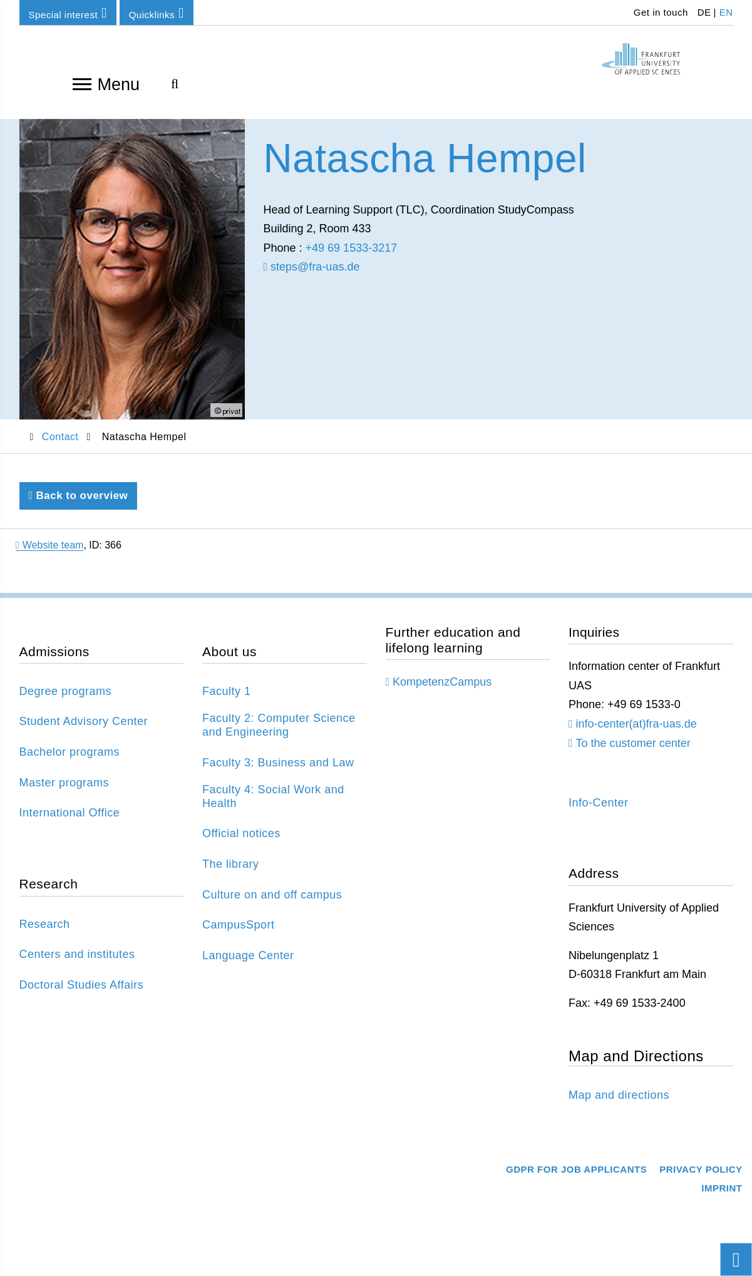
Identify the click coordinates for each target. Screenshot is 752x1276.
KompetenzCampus (442, 686)
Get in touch (659, 12)
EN (726, 12)
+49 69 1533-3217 (352, 251)
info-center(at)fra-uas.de (636, 727)
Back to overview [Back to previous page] (78, 500)
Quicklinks (156, 13)
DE (704, 12)
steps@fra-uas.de (312, 271)
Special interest (68, 13)
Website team (49, 549)
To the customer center (633, 747)
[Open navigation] (82, 83)
